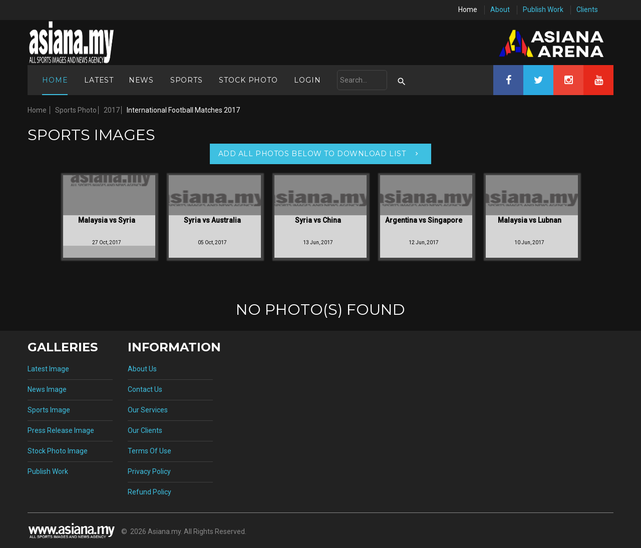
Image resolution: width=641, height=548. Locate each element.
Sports (186, 80)
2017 (112, 110)
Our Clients (145, 430)
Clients (587, 10)
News (141, 80)
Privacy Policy (149, 471)
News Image (47, 389)
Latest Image (48, 369)
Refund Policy (149, 492)
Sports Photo (76, 110)
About (500, 10)
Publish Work (543, 10)
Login (307, 80)
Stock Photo (248, 80)
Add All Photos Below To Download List (312, 153)
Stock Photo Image (58, 451)
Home (467, 10)
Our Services (148, 410)
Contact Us (145, 389)
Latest (99, 80)
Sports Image (49, 410)
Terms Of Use (149, 451)
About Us (142, 369)
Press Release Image (61, 430)
